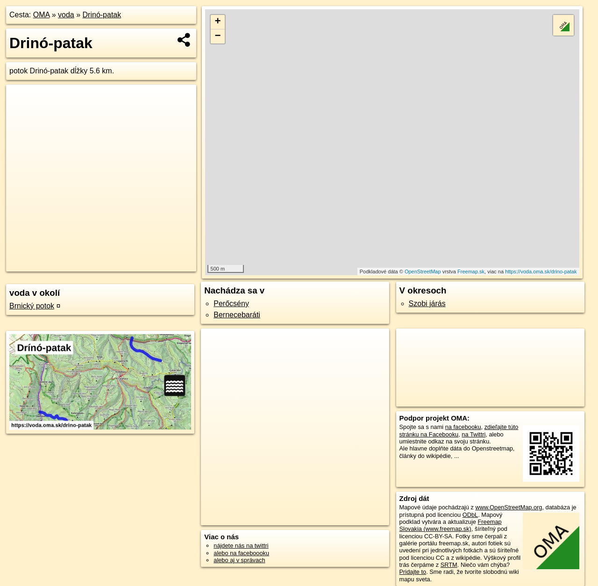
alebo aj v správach (239, 560)
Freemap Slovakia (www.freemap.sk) (450, 525)
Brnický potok (31, 306)
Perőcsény (231, 303)
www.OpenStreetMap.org (508, 507)
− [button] (218, 36)
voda (66, 15)
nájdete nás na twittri (241, 545)
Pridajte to (413, 571)
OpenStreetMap (423, 271)
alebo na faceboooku (241, 553)
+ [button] (218, 22)
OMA (41, 15)
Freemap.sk (470, 271)
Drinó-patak (102, 15)
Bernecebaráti (237, 315)
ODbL (470, 514)
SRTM (449, 564)
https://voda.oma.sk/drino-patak (541, 271)
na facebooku (463, 426)
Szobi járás (427, 303)
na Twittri (473, 434)
